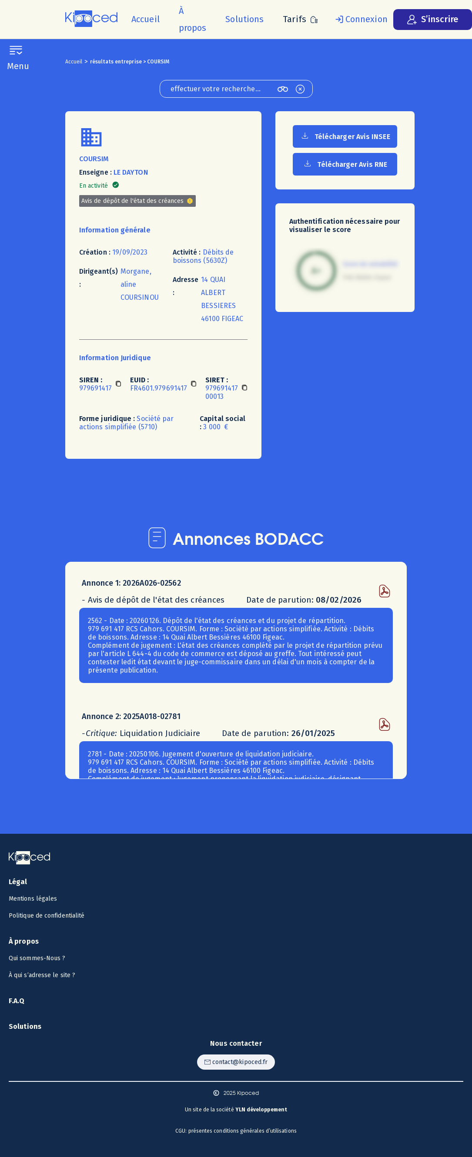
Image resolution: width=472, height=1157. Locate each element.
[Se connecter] (359, 19)
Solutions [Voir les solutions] (25, 1026)
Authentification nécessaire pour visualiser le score (344, 225)
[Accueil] (145, 19)
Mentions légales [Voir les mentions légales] (33, 898)
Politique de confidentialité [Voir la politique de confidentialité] (46, 915)
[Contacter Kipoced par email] (236, 1062)
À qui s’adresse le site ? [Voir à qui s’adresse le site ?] (42, 975)
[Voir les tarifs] (300, 19)
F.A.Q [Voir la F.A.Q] (17, 1001)
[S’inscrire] (432, 19)
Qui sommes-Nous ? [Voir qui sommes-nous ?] (37, 958)
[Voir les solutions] (244, 19)
